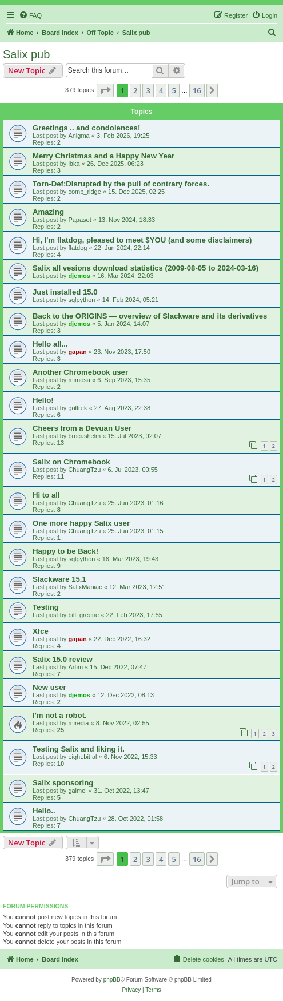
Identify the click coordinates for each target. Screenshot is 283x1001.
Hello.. (44, 811)
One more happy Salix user (81, 523)
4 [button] (161, 90)
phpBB (112, 979)
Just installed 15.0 (65, 292)
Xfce (41, 631)
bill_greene (83, 614)
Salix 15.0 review (63, 659)
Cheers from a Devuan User (82, 428)
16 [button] (197, 90)
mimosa (79, 379)
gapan (77, 351)
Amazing (48, 212)
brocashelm (84, 435)
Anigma (78, 135)
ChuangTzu (84, 469)
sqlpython (81, 299)
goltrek (77, 407)
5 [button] (174, 90)
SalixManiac (85, 586)
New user (49, 687)
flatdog (77, 247)
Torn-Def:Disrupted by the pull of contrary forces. (121, 184)
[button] (105, 90)
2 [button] (135, 90)
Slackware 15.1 (59, 579)
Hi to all (46, 495)
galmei (77, 790)
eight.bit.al (82, 756)
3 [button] (148, 90)
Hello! (43, 400)
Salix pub (26, 54)
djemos (79, 275)
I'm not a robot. (60, 715)
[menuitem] (30, 15)
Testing (46, 607)
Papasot (79, 219)
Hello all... (50, 344)
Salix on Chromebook (71, 462)
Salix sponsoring (63, 782)
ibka (73, 163)
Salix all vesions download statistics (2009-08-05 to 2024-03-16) (145, 268)
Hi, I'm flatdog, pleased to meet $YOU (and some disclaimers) (142, 240)
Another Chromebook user (80, 372)
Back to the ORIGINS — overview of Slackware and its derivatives (150, 316)
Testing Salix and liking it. (79, 749)
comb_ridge (84, 191)
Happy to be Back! (65, 551)
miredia (78, 723)
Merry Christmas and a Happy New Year (103, 156)
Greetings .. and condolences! (86, 128)
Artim (75, 667)
